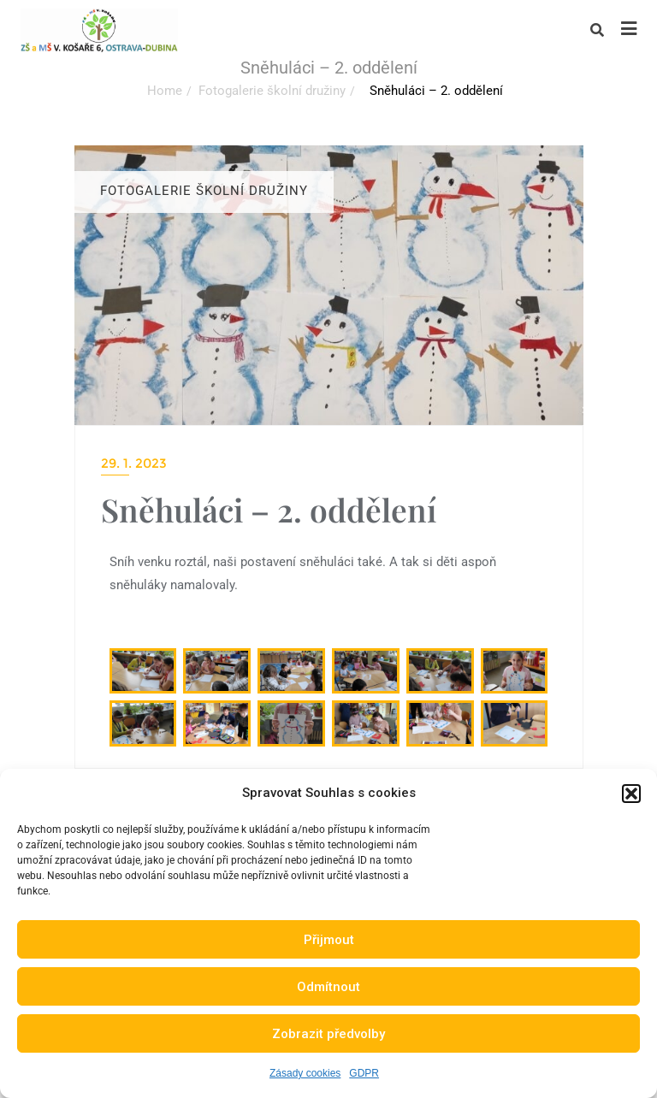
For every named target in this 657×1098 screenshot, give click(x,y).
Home (164, 90)
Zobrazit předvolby (328, 1034)
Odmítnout (328, 987)
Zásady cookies (304, 1073)
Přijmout (329, 939)
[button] (631, 793)
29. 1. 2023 (134, 463)
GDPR (364, 1073)
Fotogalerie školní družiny (272, 90)
